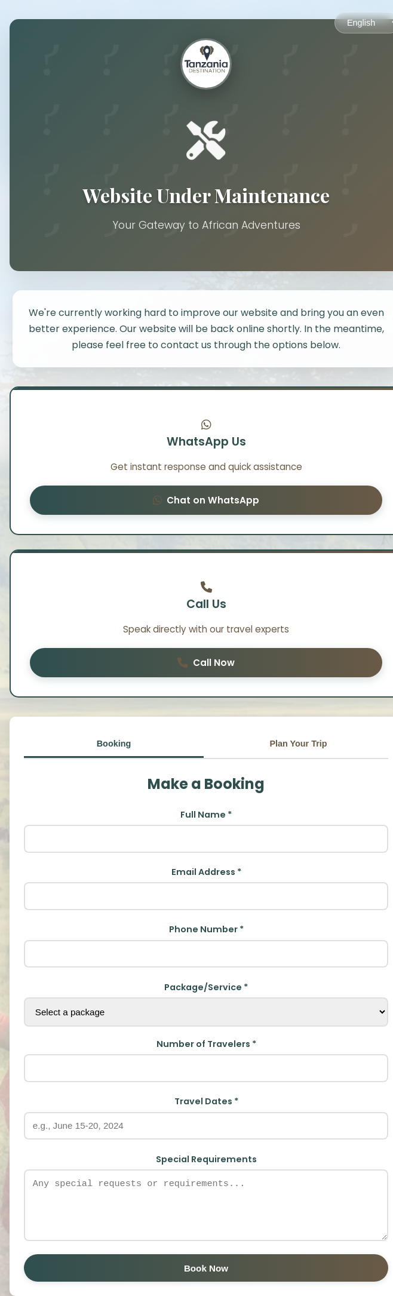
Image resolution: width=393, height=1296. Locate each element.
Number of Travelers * (206, 1044)
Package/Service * (206, 987)
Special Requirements (206, 1159)
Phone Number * (206, 929)
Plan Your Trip (298, 743)
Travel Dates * (206, 1101)
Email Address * (206, 872)
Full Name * (206, 815)
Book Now (206, 1268)
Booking (114, 743)
